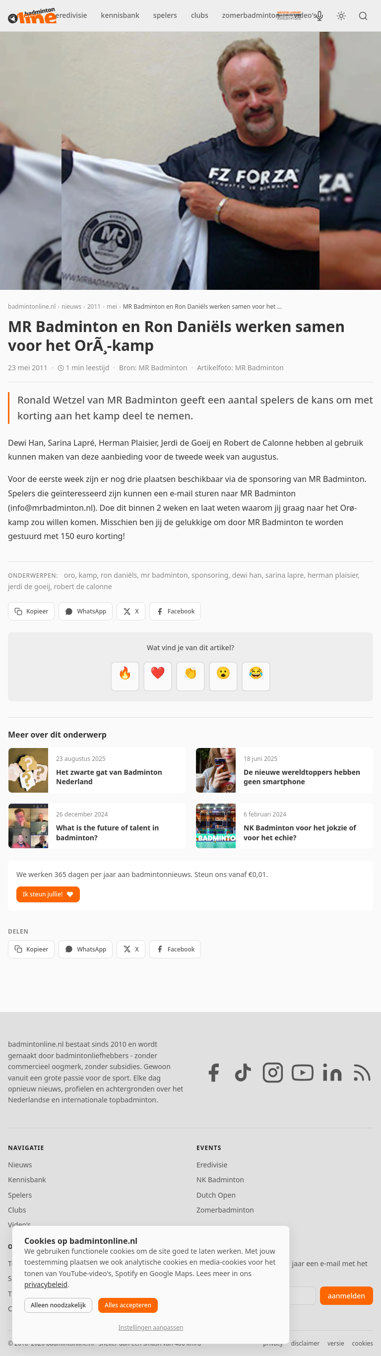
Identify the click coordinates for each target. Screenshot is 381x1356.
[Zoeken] (363, 16)
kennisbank (120, 15)
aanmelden (346, 1295)
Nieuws (20, 1164)
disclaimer (305, 1343)
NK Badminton (220, 1179)
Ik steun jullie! (48, 894)
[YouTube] (303, 1073)
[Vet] (125, 676)
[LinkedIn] (332, 1073)
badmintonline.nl (32, 306)
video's (305, 15)
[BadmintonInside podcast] (319, 16)
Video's (19, 1224)
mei (112, 306)
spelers (165, 15)
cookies (362, 1343)
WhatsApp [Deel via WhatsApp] (85, 611)
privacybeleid (45, 1284)
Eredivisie (211, 1164)
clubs (199, 15)
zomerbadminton (251, 15)
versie (335, 1343)
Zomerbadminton (225, 1210)
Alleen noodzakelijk (58, 1305)
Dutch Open (216, 1195)
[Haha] (256, 676)
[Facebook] (213, 1073)
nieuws (29, 15)
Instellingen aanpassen (151, 1327)
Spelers (20, 1195)
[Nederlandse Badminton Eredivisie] (289, 15)
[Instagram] (273, 1073)
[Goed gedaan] (190, 676)
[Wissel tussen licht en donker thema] (341, 16)
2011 (94, 306)
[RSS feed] (362, 1073)
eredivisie (71, 15)
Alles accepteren (128, 1305)
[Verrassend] (223, 676)
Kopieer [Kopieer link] (31, 611)
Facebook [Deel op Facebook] (175, 611)
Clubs (17, 1210)
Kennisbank (27, 1179)
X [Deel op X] (130, 611)
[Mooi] (157, 676)
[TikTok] (243, 1073)
